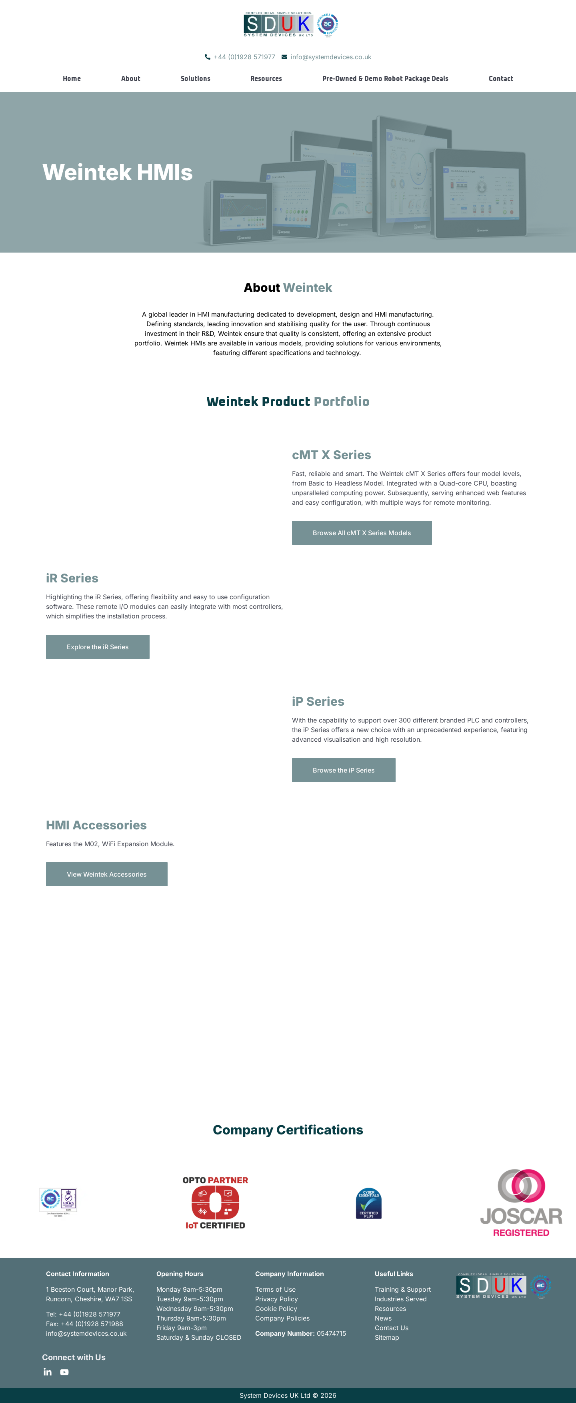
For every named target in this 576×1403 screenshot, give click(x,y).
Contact (501, 79)
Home (72, 79)
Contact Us (391, 1328)
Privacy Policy (276, 1299)
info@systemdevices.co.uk (86, 1333)
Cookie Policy (276, 1309)
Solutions (195, 79)
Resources (266, 79)
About (130, 79)
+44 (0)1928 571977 (89, 1314)
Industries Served (401, 1299)
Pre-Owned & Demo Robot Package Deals (385, 79)
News (383, 1318)
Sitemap (387, 1337)
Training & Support (403, 1289)
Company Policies (282, 1318)
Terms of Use (275, 1289)
